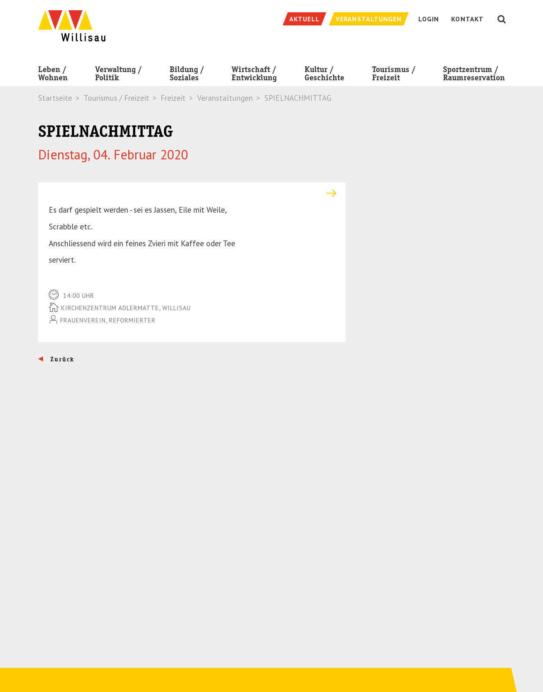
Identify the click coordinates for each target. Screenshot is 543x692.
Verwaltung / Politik (118, 75)
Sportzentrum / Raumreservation (474, 75)
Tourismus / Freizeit (394, 75)
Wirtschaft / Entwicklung (254, 75)
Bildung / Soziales (187, 75)
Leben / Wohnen (53, 75)
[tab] (191, 193)
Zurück (61, 359)
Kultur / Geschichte (324, 75)
